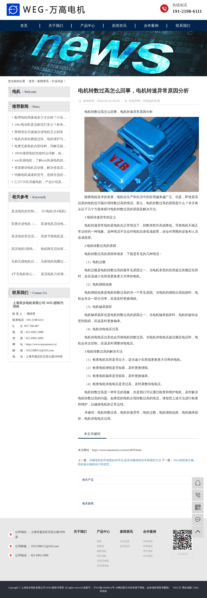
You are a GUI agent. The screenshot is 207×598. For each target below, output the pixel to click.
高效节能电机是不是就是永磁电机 (54, 236)
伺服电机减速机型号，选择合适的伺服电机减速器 (40, 174)
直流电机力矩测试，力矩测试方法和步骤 (54, 274)
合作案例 (151, 25)
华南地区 (148, 546)
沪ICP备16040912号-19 (106, 587)
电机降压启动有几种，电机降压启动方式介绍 (54, 249)
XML (196, 587)
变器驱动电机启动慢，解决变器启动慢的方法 (40, 167)
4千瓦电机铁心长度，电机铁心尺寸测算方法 (24, 274)
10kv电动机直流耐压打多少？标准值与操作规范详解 (40, 124)
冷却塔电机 (103, 565)
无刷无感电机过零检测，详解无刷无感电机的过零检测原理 (24, 261)
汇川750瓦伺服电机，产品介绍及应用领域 (40, 182)
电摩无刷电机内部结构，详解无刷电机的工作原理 (40, 146)
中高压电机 (103, 560)
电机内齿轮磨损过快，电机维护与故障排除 (40, 139)
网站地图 (187, 587)
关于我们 (56, 25)
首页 (24, 25)
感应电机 (102, 551)
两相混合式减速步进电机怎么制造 (38, 132)
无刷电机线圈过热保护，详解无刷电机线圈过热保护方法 (54, 261)
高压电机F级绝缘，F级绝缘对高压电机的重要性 (24, 249)
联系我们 (183, 25)
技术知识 (125, 546)
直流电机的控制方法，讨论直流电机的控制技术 (24, 211)
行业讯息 (57, 81)
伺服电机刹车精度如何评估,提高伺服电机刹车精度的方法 (125, 460)
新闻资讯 (119, 25)
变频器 (100, 546)
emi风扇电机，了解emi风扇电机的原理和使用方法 (40, 160)
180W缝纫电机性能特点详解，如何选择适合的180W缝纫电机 (40, 153)
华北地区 (148, 555)
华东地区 (148, 541)
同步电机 (102, 555)
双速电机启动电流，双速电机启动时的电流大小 (54, 223)
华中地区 (148, 551)
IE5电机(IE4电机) (53, 211)
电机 (99, 541)
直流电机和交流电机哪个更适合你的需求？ (24, 236)
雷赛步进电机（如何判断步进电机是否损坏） (24, 223)
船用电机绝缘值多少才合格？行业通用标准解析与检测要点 (40, 117)
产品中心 (87, 25)
